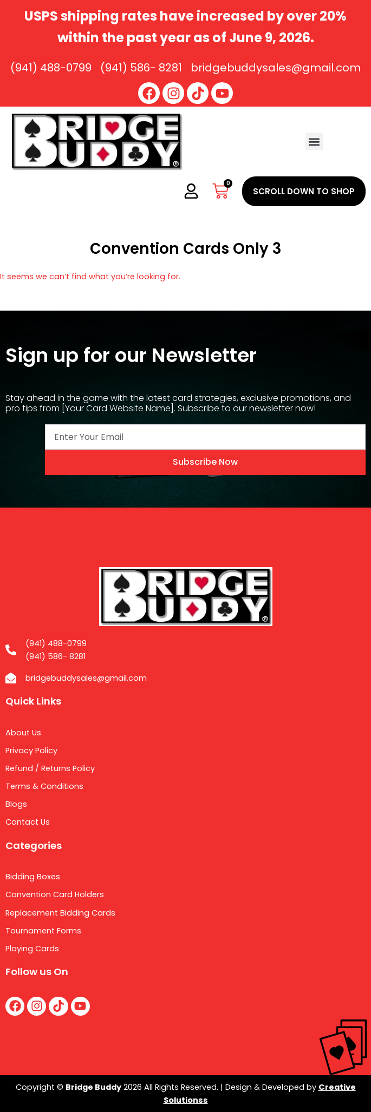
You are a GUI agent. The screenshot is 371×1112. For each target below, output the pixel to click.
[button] (314, 141)
